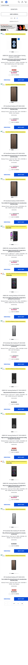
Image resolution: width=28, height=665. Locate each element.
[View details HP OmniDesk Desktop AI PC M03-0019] (7, 599)
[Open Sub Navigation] (2, 2)
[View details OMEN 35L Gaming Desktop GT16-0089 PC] (7, 269)
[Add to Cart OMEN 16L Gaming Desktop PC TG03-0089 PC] (21, 457)
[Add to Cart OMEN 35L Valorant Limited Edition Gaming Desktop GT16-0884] (21, 80)
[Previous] (10, 603)
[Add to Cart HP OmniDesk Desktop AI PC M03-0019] (21, 599)
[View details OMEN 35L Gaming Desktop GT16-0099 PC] (7, 504)
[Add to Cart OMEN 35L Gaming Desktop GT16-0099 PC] (21, 504)
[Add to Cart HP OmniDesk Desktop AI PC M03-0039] (21, 174)
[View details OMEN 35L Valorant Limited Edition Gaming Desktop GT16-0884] (7, 80)
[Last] (22, 603)
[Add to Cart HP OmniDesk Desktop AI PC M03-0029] (21, 127)
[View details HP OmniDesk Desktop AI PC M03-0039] (7, 174)
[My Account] (22, 2)
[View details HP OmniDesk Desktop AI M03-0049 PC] (7, 222)
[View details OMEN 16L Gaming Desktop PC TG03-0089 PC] (7, 457)
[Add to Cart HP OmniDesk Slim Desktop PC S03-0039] (21, 364)
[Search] (19, 2)
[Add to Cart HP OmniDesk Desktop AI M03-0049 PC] (21, 222)
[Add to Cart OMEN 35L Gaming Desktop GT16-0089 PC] (21, 269)
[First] (6, 603)
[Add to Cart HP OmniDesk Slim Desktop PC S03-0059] (21, 551)
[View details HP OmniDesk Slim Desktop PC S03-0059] (7, 551)
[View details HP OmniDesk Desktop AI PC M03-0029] (7, 127)
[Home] (6, 2)
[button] (16, 34)
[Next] (18, 603)
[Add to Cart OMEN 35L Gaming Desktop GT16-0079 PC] (21, 317)
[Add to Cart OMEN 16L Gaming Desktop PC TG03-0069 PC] (21, 409)
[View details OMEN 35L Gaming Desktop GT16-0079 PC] (7, 317)
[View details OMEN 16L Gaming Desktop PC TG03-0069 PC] (7, 409)
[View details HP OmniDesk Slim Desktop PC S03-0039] (7, 364)
